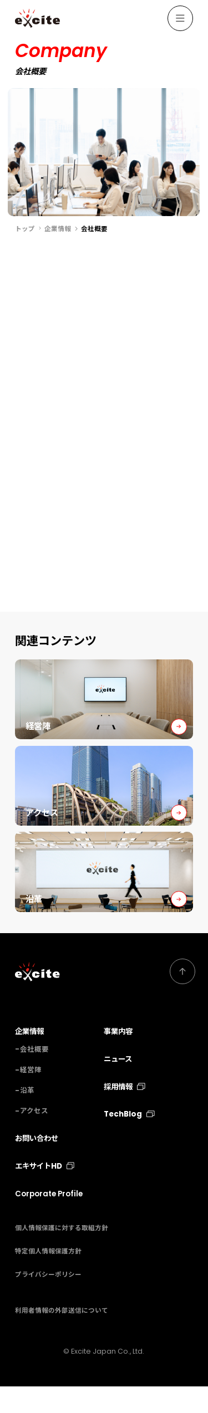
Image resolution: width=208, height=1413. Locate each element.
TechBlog (129, 1141)
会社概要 (34, 1076)
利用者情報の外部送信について (61, 1337)
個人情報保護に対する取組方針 (61, 1255)
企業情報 (57, 228)
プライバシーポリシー (48, 1301)
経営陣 (31, 1097)
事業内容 (118, 1058)
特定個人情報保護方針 (48, 1278)
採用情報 (124, 1113)
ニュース (118, 1086)
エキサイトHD (44, 1193)
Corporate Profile (49, 1221)
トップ (25, 228)
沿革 (27, 1117)
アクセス (34, 1138)
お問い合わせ (36, 1165)
